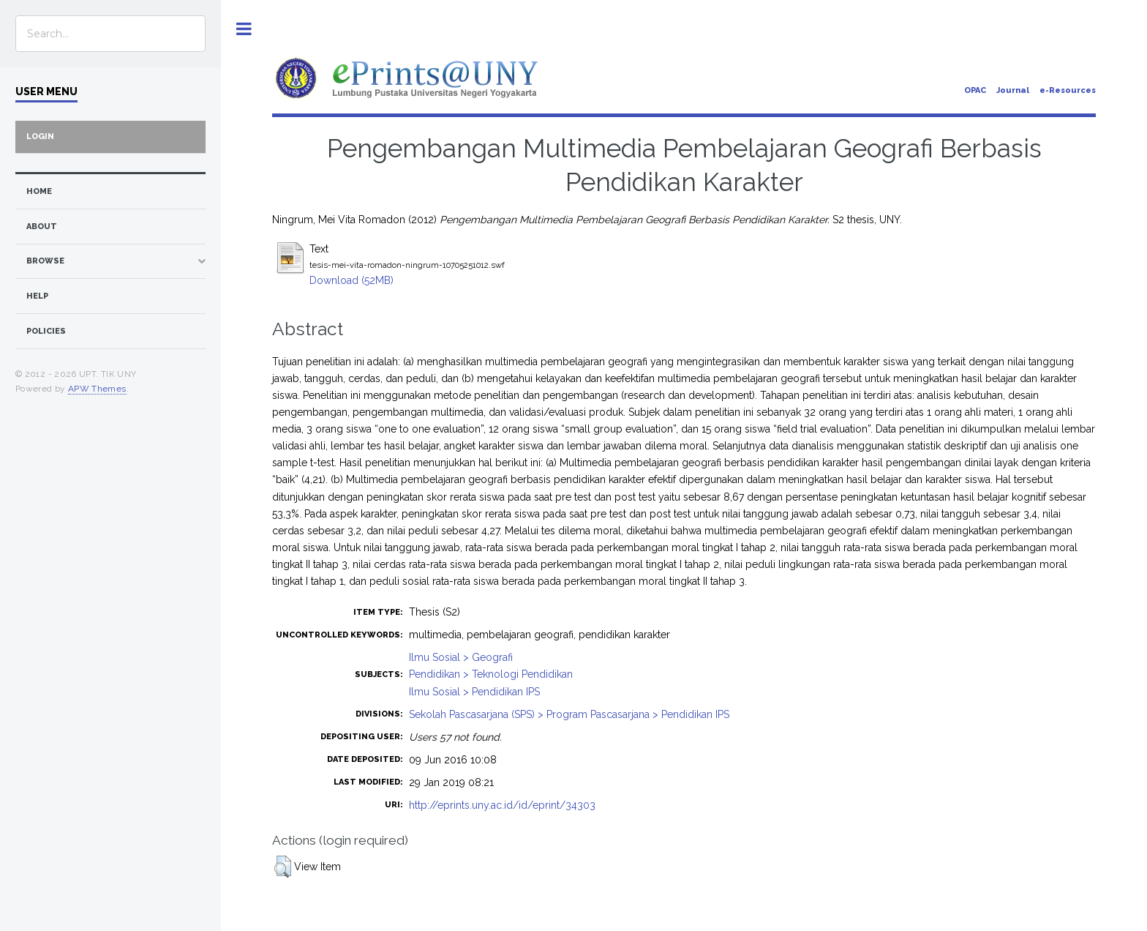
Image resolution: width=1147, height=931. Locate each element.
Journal (1012, 90)
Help (37, 296)
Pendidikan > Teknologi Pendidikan (491, 674)
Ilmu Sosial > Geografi (461, 657)
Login (40, 136)
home (39, 191)
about (41, 226)
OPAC (975, 90)
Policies (46, 331)
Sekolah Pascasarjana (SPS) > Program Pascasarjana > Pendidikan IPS (569, 714)
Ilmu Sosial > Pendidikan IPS (474, 692)
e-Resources (1067, 90)
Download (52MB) (351, 280)
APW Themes (97, 389)
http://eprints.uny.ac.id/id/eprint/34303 (502, 805)
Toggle (244, 29)
